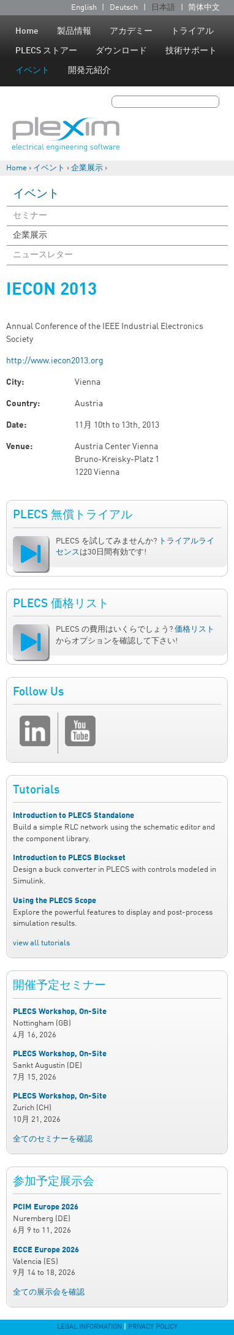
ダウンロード (121, 51)
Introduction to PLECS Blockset (69, 858)
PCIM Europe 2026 (45, 1207)
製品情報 (74, 31)
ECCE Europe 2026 (46, 1250)
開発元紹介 (89, 70)
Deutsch (124, 8)
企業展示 (87, 168)
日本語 (163, 8)
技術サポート (191, 51)
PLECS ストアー (46, 51)
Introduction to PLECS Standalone (73, 816)
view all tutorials (41, 943)
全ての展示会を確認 (49, 1292)
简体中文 (204, 8)
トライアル (192, 31)
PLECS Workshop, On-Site (60, 1012)
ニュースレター (43, 255)
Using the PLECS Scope (54, 901)
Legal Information (89, 1327)
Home (27, 31)
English (84, 8)
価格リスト (194, 629)
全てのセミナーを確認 (52, 1139)
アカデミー (131, 31)
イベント (32, 70)
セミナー (30, 215)
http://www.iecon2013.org (55, 361)
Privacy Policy (153, 1327)
